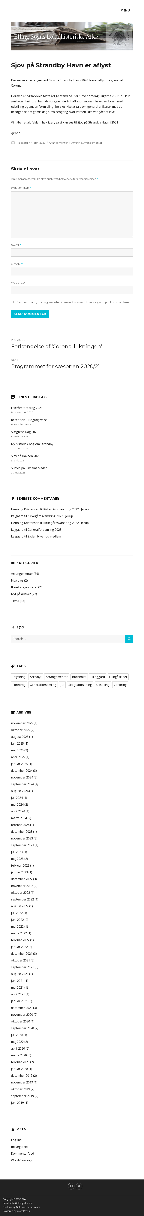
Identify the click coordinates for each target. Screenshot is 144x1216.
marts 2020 (19, 1055)
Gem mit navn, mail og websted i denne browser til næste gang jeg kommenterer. (73, 302)
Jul (62, 685)
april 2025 (18, 757)
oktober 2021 (20, 960)
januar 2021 (19, 1001)
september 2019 (22, 1096)
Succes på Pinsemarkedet (29, 468)
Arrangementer (58, 142)
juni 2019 (17, 1103)
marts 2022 (19, 933)
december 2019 (21, 1075)
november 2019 (22, 1082)
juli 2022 (17, 913)
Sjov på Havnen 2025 (25, 456)
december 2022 (21, 879)
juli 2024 (17, 798)
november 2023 (22, 838)
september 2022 (22, 899)
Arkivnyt (35, 677)
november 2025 (22, 723)
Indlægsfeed (19, 1147)
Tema (15, 601)
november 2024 (22, 777)
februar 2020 (20, 1062)
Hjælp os (17, 580)
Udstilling (103, 685)
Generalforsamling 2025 (45, 530)
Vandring (120, 685)
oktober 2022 (20, 892)
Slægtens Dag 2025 (24, 432)
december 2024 (21, 770)
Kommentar (21, 188)
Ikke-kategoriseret (24, 587)
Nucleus (7, 1207)
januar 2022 (19, 947)
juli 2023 (17, 852)
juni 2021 (17, 981)
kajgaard (22, 142)
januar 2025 (19, 764)
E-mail (17, 263)
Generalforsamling (43, 685)
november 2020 (22, 1014)
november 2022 (22, 886)
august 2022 (19, 906)
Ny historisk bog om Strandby (32, 444)
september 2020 (22, 1028)
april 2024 (18, 811)
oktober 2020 (20, 1021)
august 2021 (19, 974)
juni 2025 (17, 743)
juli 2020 (17, 1035)
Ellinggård (98, 677)
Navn (16, 245)
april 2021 (18, 994)
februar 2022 (20, 940)
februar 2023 (20, 865)
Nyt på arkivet (21, 594)
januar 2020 (19, 1069)
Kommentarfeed (22, 1153)
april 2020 (18, 1048)
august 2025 (19, 737)
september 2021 (22, 967)
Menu (125, 10)
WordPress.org (21, 1160)
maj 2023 (17, 859)
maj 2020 (17, 1042)
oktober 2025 (20, 730)
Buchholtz (79, 677)
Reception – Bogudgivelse (29, 420)
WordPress (23, 1211)
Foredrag (19, 685)
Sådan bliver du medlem (44, 536)
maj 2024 (17, 804)
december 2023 (21, 831)
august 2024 (19, 791)
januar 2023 (19, 872)
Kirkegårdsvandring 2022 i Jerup (66, 509)
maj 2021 (17, 987)
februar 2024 (20, 825)
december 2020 (21, 1008)
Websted (18, 282)
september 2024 (22, 784)
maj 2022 (17, 926)
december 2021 (21, 953)
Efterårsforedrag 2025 (27, 408)
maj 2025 (17, 750)
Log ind (16, 1140)
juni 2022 (17, 920)
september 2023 (22, 845)
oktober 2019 (20, 1089)
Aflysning (76, 142)
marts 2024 (19, 818)
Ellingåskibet (118, 677)
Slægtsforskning (80, 685)
